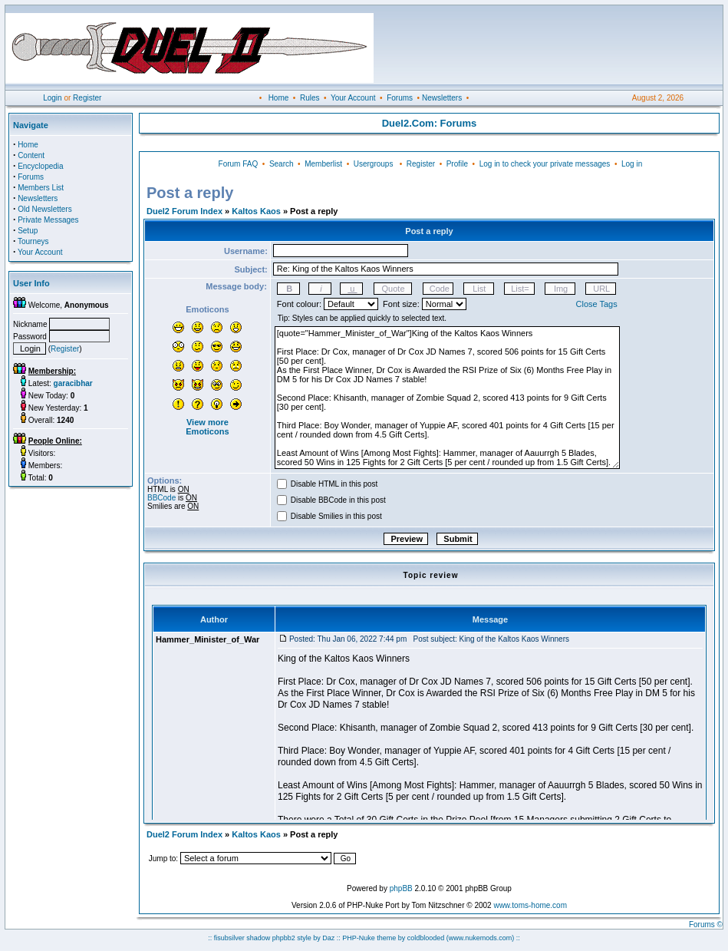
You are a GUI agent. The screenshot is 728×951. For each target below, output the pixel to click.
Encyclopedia (40, 166)
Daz (328, 938)
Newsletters (442, 98)
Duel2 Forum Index (184, 211)
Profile (457, 164)
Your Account (353, 98)
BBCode (161, 498)
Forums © (706, 924)
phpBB (401, 888)
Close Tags (597, 304)
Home (278, 98)
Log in (631, 164)
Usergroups (374, 164)
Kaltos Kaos (256, 211)
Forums (400, 98)
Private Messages (48, 220)
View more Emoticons (207, 427)
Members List (41, 187)
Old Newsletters (45, 209)
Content (31, 155)
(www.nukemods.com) (480, 938)
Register (87, 98)
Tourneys (33, 241)
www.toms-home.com (530, 905)
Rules (310, 98)
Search (281, 164)
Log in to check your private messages (545, 164)
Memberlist (323, 164)
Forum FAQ (239, 164)
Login (52, 98)
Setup (28, 230)
